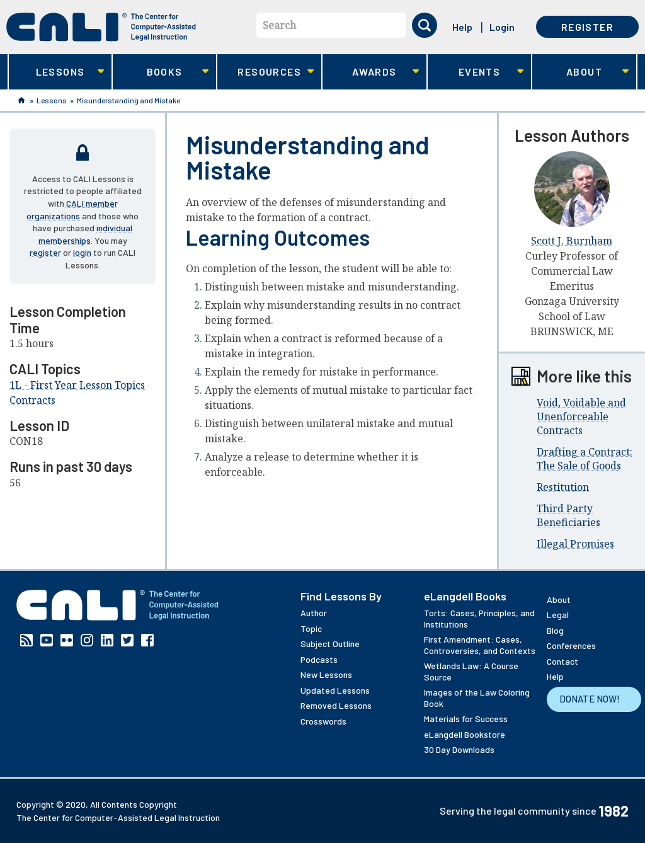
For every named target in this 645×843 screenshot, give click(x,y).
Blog (555, 630)
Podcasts (319, 659)
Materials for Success (466, 718)
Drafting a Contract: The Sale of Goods (584, 459)
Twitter (127, 640)
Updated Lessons (335, 690)
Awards (370, 72)
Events (476, 72)
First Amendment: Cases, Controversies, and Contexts (479, 645)
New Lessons (326, 674)
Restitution (563, 487)
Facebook (147, 640)
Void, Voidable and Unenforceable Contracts (581, 416)
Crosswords (323, 721)
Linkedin (107, 640)
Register (587, 27)
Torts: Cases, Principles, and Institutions (479, 618)
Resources (265, 72)
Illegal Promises (575, 544)
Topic (311, 628)
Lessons (56, 72)
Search (279, 25)
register (45, 252)
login (82, 252)
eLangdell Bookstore (464, 734)
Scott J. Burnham (571, 241)
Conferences (571, 645)
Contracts (32, 400)
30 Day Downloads (459, 749)
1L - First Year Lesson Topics (77, 385)
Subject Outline (330, 643)
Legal (558, 614)
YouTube (46, 640)
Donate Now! (589, 698)
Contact (562, 661)
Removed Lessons (336, 705)
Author (313, 612)
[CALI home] (101, 27)
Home (21, 100)
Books (161, 72)
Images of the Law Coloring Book (477, 698)
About (580, 72)
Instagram (87, 640)
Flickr (66, 640)
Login (502, 27)
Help (462, 27)
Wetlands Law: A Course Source (471, 671)
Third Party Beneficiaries (568, 515)
